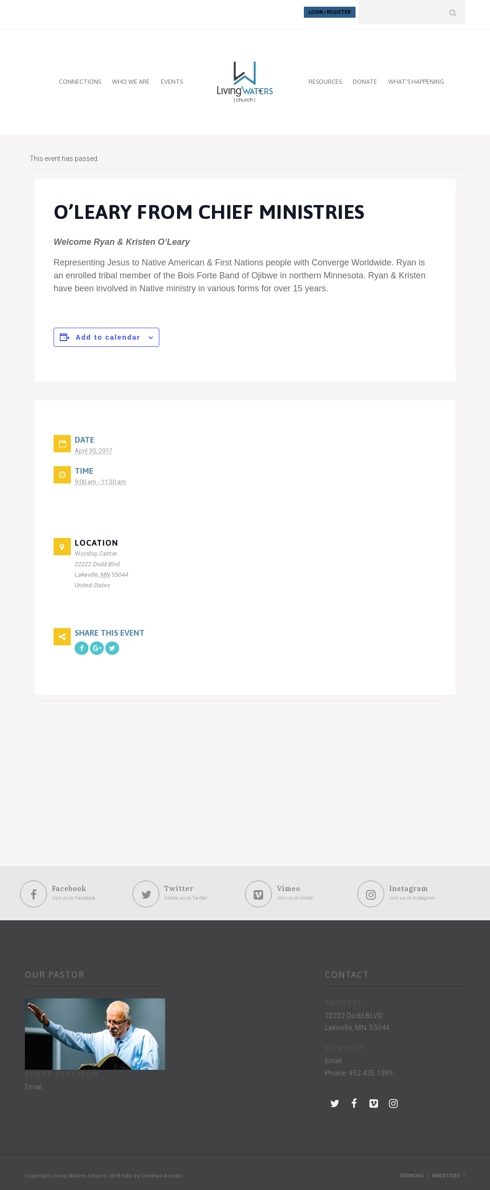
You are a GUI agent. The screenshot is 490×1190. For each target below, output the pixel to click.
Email (33, 1083)
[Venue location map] (84, 762)
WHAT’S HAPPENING (416, 77)
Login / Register (330, 12)
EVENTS (172, 77)
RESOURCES (325, 77)
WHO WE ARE (131, 77)
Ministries (446, 1172)
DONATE (365, 77)
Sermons (412, 1172)
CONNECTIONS (80, 77)
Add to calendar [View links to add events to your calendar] (108, 333)
